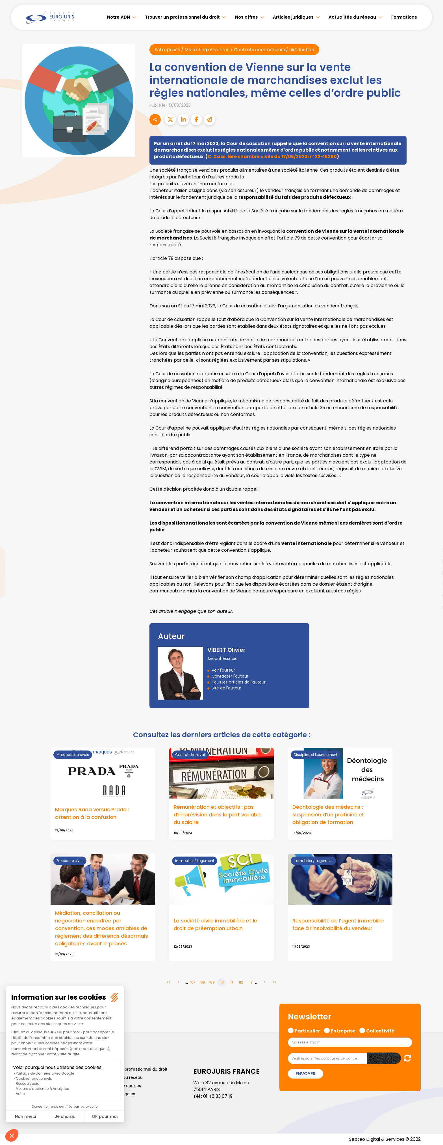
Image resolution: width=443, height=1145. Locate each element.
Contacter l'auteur (230, 676)
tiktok (431, 606)
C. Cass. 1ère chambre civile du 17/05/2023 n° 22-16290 (272, 156)
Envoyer (306, 1073)
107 (193, 982)
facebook (431, 538)
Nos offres (246, 17)
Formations (404, 17)
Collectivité (380, 1030)
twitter (431, 550)
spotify (431, 595)
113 (250, 982)
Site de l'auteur (226, 688)
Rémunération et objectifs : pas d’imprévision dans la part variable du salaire (218, 814)
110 (221, 982)
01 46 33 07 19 (218, 1096)
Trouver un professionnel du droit (182, 17)
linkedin (431, 561)
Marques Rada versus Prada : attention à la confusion (92, 813)
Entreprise (343, 1030)
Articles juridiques (293, 17)
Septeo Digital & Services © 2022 (385, 1139)
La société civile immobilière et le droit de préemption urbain (215, 924)
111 (231, 982)
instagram (431, 583)
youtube (431, 572)
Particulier (307, 1030)
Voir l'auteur (223, 670)
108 (202, 982)
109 (212, 982)
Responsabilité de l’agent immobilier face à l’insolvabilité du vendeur (338, 924)
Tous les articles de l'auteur (239, 682)
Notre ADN (118, 17)
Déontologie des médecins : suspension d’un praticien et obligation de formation (328, 814)
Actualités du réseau (352, 17)
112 (241, 982)
